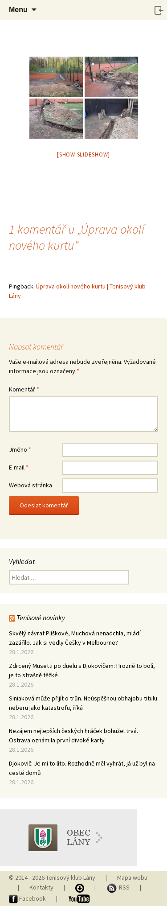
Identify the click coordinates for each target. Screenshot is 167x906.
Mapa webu (132, 877)
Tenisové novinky (40, 617)
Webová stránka (30, 485)
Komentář (24, 389)
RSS (118, 887)
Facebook (28, 898)
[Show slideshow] (83, 154)
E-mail (19, 467)
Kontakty (41, 887)
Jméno (20, 449)
